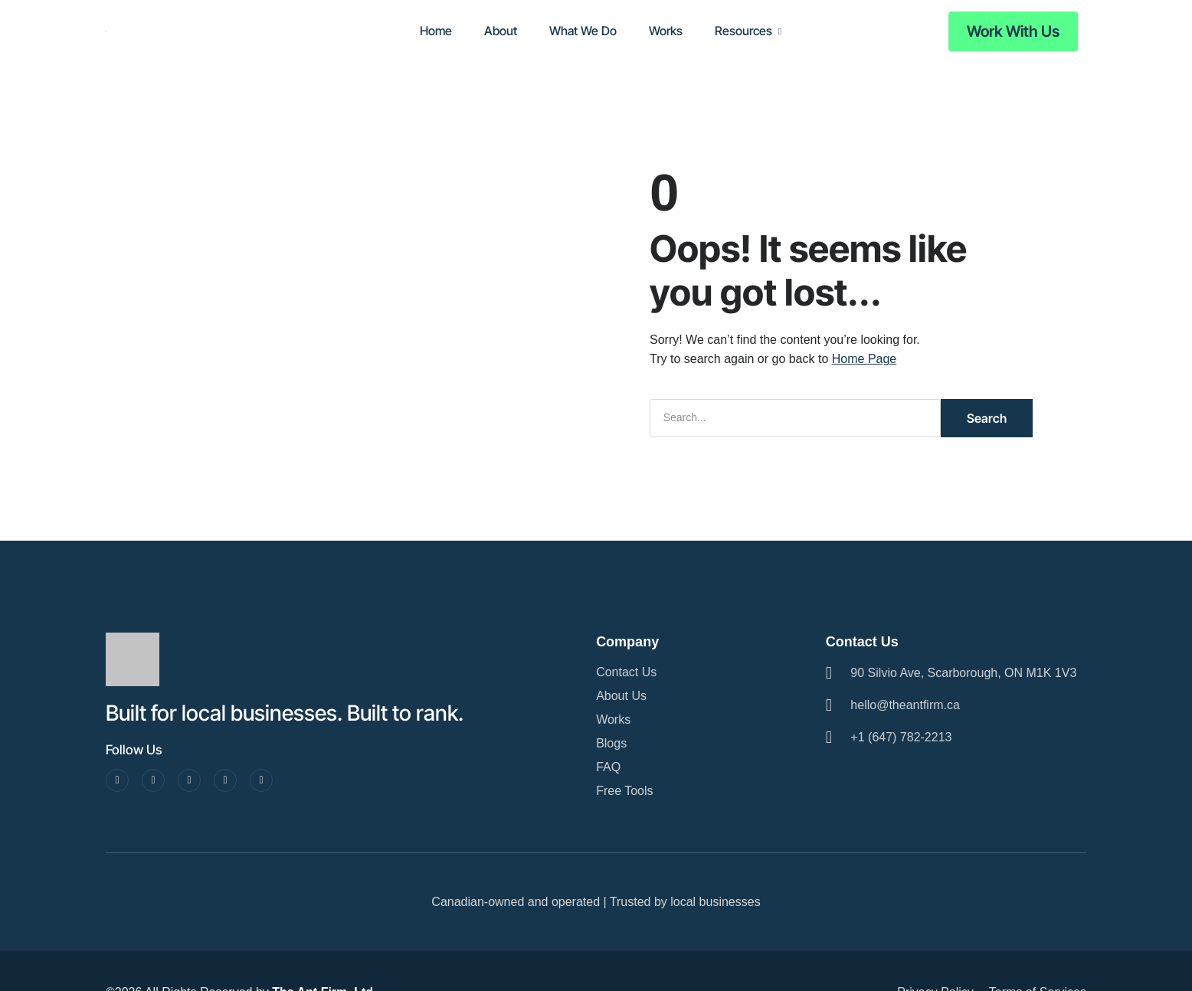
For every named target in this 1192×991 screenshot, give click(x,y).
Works (666, 30)
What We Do (583, 30)
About (500, 30)
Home (436, 30)
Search (987, 418)
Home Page (864, 358)
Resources (743, 30)
